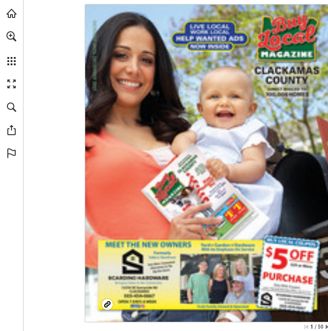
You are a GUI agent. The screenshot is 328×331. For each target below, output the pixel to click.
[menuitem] (11, 48)
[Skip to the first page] (306, 327)
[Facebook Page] (208, 275)
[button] (11, 36)
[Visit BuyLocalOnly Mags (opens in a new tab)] (11, 13)
